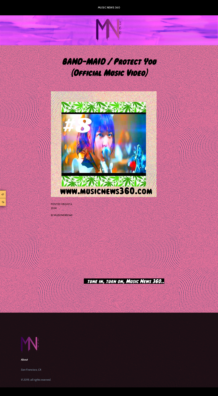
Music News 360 (109, 7)
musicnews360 (63, 215)
